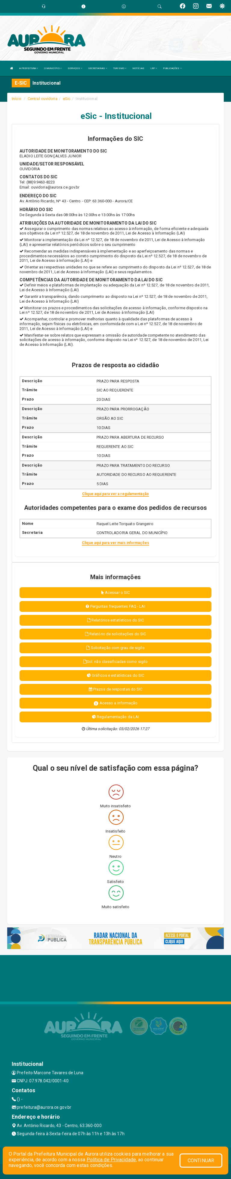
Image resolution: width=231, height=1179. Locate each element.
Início (16, 98)
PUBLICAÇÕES (172, 68)
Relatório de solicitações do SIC (115, 634)
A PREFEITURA (28, 68)
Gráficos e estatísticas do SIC (115, 675)
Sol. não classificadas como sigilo (115, 661)
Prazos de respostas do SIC (116, 689)
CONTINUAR (201, 1160)
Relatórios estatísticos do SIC (115, 620)
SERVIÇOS (75, 68)
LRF (153, 68)
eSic (66, 98)
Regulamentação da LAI (115, 717)
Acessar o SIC (115, 592)
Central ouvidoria (42, 98)
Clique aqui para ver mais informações (115, 543)
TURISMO (119, 68)
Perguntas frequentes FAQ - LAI (115, 606)
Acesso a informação (116, 703)
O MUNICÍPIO (53, 68)
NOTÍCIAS (138, 68)
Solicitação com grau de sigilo (115, 647)
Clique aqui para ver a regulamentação (115, 494)
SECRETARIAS (97, 68)
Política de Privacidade (111, 1159)
